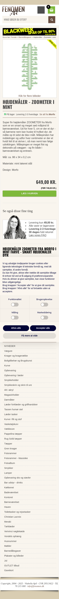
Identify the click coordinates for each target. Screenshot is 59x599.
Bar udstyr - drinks (13, 482)
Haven (7, 507)
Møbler (7, 546)
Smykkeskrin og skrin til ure (18, 385)
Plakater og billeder (14, 555)
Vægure (8, 351)
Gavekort (8, 570)
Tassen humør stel (13, 409)
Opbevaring (10, 370)
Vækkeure (9, 429)
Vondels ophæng (12, 536)
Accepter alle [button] (43, 328)
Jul (5, 560)
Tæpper (8, 443)
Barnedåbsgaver (25, 37)
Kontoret (8, 497)
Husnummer (10, 541)
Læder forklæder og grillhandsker (21, 404)
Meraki (7, 521)
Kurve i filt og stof (13, 419)
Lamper (8, 473)
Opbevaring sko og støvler (17, 477)
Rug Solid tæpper (13, 438)
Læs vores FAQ (37, 235)
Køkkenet (9, 487)
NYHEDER (9, 346)
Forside (14, 37)
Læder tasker (11, 414)
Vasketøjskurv (11, 424)
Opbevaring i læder (13, 375)
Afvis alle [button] (16, 328)
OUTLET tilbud (11, 565)
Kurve (7, 365)
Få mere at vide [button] (30, 335)
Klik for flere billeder (30, 96)
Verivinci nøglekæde (14, 531)
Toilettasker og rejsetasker (17, 512)
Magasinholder (11, 395)
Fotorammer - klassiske (16, 458)
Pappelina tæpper (13, 434)
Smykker (8, 468)
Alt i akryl (8, 390)
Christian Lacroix (12, 517)
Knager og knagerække (16, 355)
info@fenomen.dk (35, 586)
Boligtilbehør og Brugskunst (18, 360)
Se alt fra (47, 114)
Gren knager (10, 448)
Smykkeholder (11, 380)
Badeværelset (11, 492)
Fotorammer (10, 453)
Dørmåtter (9, 399)
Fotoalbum (9, 463)
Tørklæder (9, 526)
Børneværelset (11, 502)
